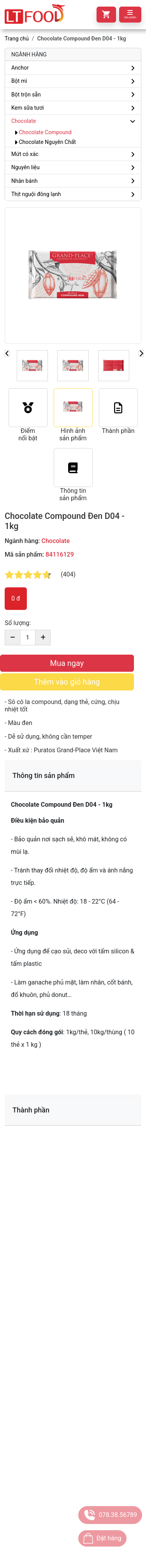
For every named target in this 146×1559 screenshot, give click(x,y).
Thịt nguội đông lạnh (36, 194)
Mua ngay (67, 663)
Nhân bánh (24, 181)
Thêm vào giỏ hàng (67, 682)
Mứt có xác (25, 154)
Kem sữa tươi (27, 108)
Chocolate (23, 121)
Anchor (20, 68)
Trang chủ (17, 38)
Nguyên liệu (25, 167)
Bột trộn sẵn (26, 94)
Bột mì (19, 81)
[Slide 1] (32, 365)
